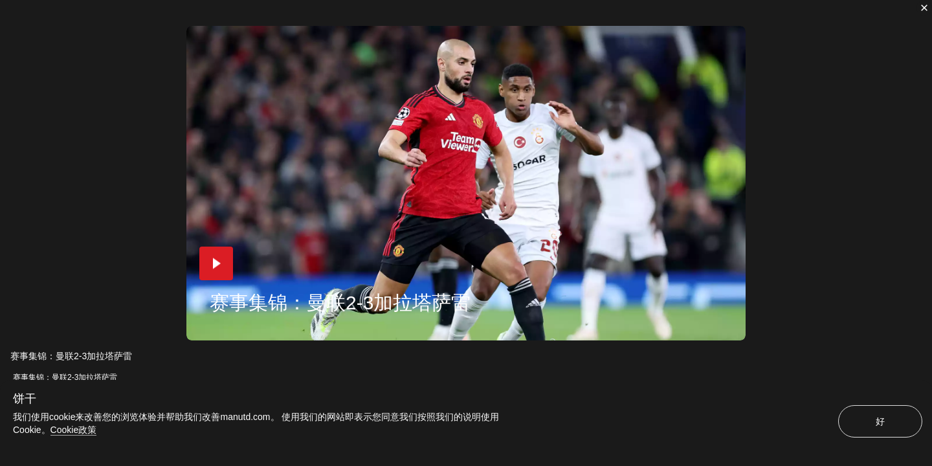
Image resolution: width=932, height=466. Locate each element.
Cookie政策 (73, 430)
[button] (216, 263)
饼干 (24, 399)
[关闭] (924, 8)
